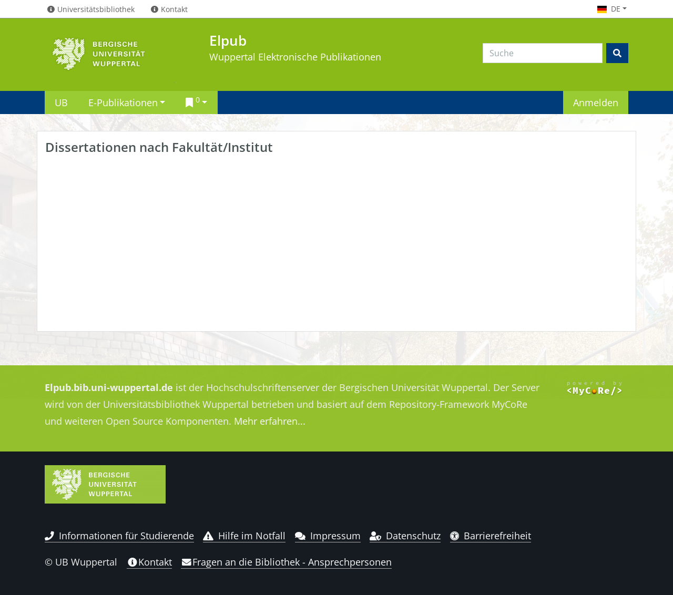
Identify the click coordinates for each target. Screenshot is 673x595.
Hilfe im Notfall (244, 535)
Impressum (328, 535)
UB (61, 102)
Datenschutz (405, 535)
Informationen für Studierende (119, 535)
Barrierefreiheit (491, 535)
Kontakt (149, 562)
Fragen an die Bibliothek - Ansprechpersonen (286, 562)
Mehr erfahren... (269, 421)
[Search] (543, 53)
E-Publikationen (123, 102)
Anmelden (595, 102)
